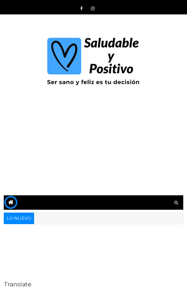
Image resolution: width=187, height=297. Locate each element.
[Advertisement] (93, 146)
